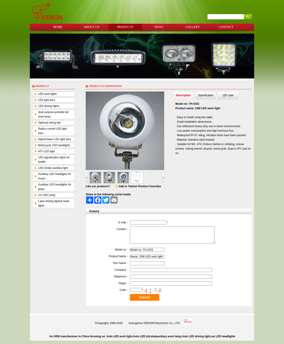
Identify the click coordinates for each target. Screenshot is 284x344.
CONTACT (226, 27)
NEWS (158, 27)
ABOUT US (91, 27)
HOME (57, 27)
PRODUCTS (125, 27)
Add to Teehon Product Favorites (140, 186)
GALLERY (192, 27)
